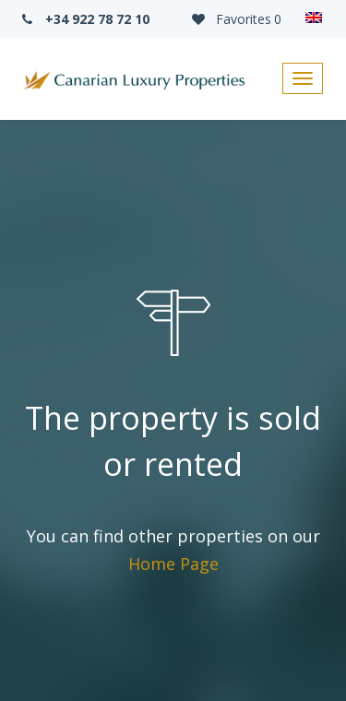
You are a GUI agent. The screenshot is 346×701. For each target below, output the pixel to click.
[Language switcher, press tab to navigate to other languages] (314, 18)
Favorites (235, 19)
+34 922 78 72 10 (83, 19)
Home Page (173, 563)
